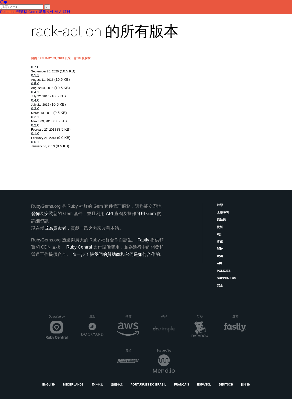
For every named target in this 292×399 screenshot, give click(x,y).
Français (181, 384)
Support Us (226, 278)
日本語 (245, 384)
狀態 (220, 205)
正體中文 (117, 384)
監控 (204, 316)
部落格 (21, 12)
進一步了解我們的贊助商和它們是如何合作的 (116, 254)
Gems (33, 12)
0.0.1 (35, 142)
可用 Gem (146, 213)
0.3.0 (35, 108)
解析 (168, 316)
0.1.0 (35, 133)
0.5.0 (35, 83)
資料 (220, 227)
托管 (131, 316)
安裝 (48, 213)
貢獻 (220, 241)
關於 (220, 249)
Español (204, 384)
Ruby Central (79, 247)
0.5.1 (35, 75)
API (219, 263)
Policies (224, 271)
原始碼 (221, 219)
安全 (220, 285)
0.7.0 (35, 67)
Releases (7, 12)
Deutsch (226, 384)
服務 (239, 316)
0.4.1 (35, 92)
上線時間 (223, 212)
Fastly (143, 240)
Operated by (58, 318)
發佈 (35, 213)
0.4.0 (35, 100)
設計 (96, 316)
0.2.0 (35, 125)
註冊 (66, 12)
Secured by (166, 350)
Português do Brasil (148, 384)
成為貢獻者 (55, 228)
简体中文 (97, 384)
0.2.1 (35, 117)
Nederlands (73, 384)
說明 (220, 256)
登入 (58, 12)
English (48, 384)
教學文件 (46, 12)
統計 (220, 234)
